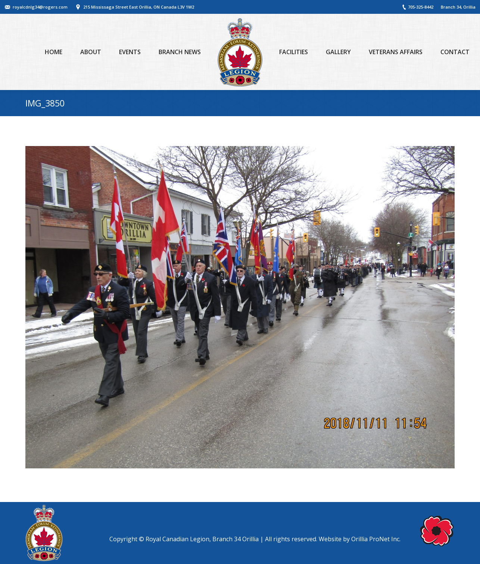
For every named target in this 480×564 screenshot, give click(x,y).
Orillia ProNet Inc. (375, 539)
